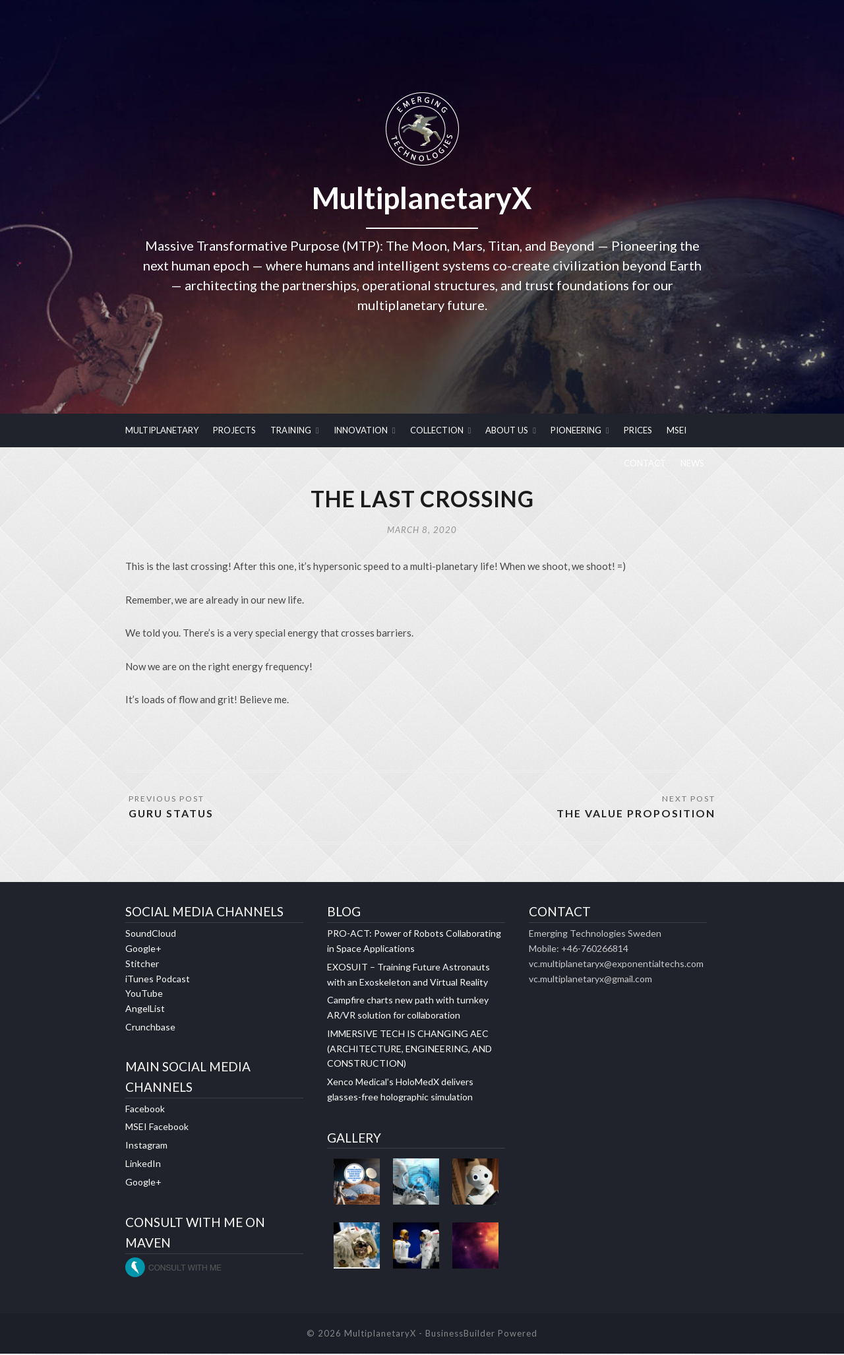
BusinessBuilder (460, 1334)
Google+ (143, 949)
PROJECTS (234, 430)
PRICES (638, 430)
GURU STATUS (172, 814)
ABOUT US (506, 430)
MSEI (676, 430)
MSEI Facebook (157, 1128)
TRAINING (290, 430)
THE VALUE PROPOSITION (635, 814)
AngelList (145, 1009)
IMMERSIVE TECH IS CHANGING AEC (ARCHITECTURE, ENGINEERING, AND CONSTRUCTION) (409, 1050)
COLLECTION (437, 430)
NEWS (692, 463)
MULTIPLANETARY (161, 430)
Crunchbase (150, 1028)
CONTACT (645, 463)
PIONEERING (576, 430)
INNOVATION (361, 430)
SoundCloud (150, 935)
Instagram (146, 1146)
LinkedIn (143, 1164)
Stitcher (142, 964)
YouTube (144, 995)
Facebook (145, 1110)
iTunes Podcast (157, 980)
